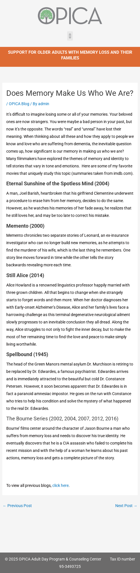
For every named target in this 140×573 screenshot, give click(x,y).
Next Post (126, 505)
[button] (70, 36)
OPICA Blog (19, 103)
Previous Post (17, 505)
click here (60, 485)
